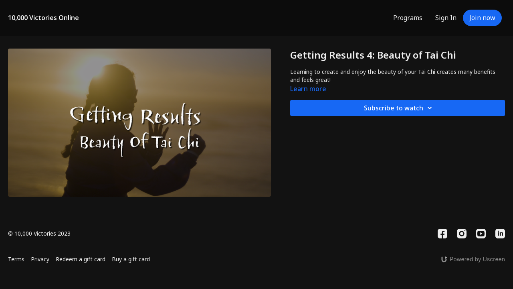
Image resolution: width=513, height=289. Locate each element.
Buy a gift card (131, 259)
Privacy (40, 259)
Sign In (445, 17)
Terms (16, 259)
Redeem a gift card (80, 259)
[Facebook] (442, 233)
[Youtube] (481, 233)
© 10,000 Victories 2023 (39, 233)
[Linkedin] (500, 233)
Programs (407, 17)
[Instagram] (462, 233)
